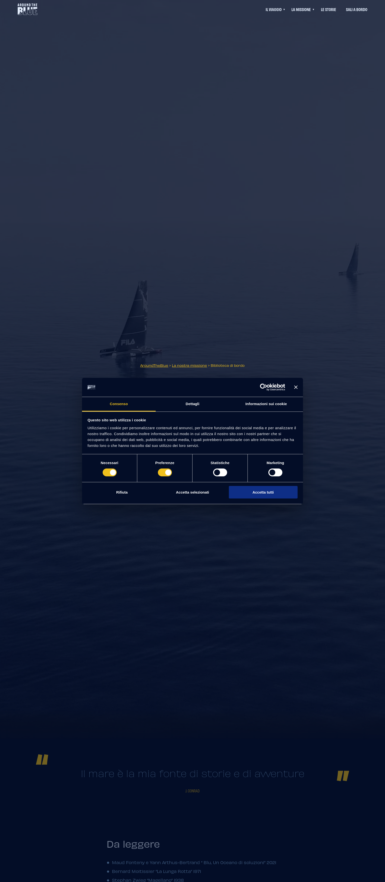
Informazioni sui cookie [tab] (266, 404)
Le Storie (328, 9)
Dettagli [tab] (192, 404)
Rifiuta (122, 492)
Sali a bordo (356, 9)
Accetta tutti (263, 492)
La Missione (301, 9)
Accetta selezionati (192, 492)
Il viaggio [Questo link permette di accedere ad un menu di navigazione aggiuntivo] (274, 9)
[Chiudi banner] (296, 387)
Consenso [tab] (119, 404)
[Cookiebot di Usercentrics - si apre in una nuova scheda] (263, 387)
